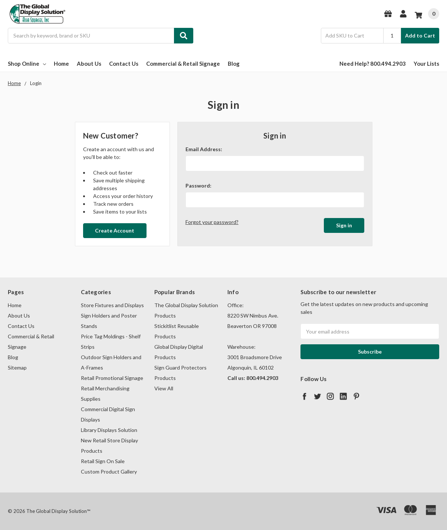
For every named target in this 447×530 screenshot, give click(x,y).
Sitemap (17, 367)
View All (163, 388)
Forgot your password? (212, 222)
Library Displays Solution (109, 430)
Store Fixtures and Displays (112, 305)
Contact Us (123, 63)
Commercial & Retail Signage (183, 63)
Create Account (114, 230)
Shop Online (27, 63)
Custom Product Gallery (109, 471)
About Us (89, 63)
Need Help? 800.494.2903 (372, 63)
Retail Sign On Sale (103, 461)
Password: (198, 185)
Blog (234, 63)
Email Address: (203, 149)
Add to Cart (420, 35)
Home (61, 63)
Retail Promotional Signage (112, 378)
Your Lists (426, 63)
